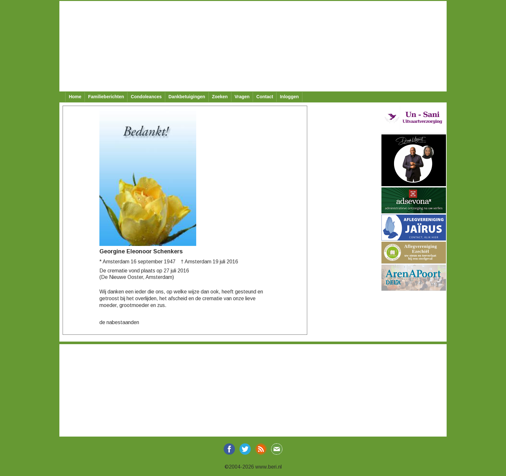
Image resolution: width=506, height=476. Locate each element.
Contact (264, 96)
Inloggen (289, 96)
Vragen (242, 96)
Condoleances (146, 96)
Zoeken (220, 96)
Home (75, 96)
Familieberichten (106, 96)
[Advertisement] (253, 46)
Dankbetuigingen (186, 96)
